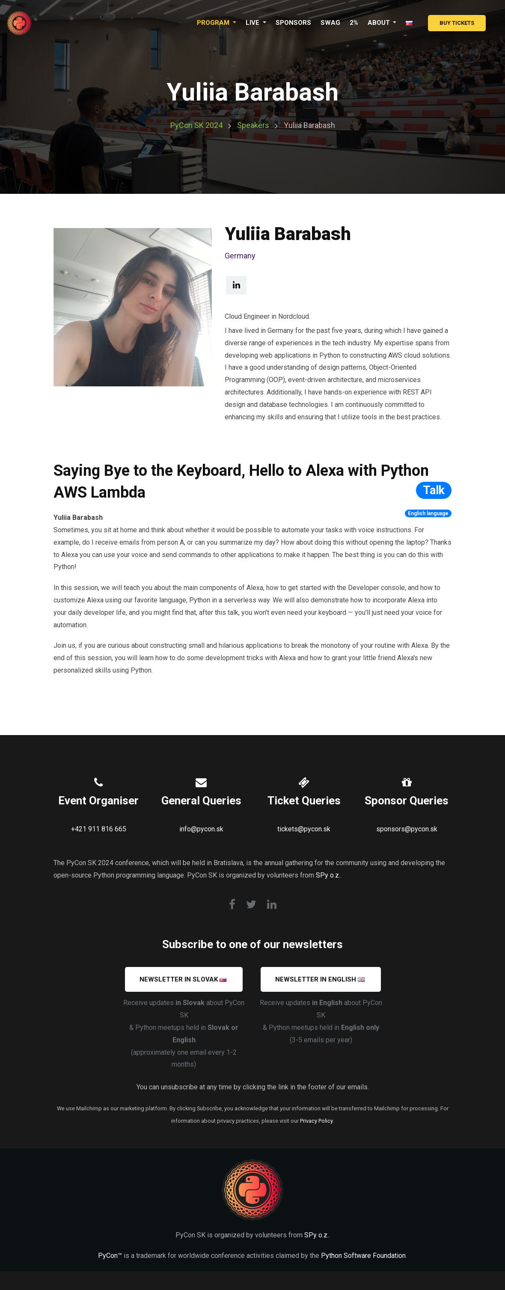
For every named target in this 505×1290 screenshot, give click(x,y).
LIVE (253, 23)
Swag (330, 23)
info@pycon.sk (201, 829)
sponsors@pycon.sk (406, 829)
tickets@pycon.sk (303, 829)
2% (354, 23)
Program (214, 23)
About (380, 23)
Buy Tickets (457, 23)
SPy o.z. (328, 875)
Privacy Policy (316, 1121)
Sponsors (293, 23)
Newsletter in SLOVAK (183, 979)
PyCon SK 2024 (196, 125)
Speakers (253, 125)
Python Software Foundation (363, 1255)
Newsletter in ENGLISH (320, 979)
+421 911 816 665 (98, 829)
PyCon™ (110, 1255)
